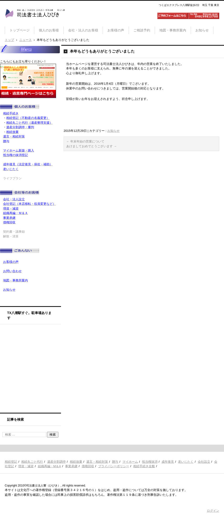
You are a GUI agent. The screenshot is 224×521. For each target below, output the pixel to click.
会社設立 (204, 461)
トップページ (20, 30)
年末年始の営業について (85, 141)
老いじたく (185, 461)
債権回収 (88, 466)
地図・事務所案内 (172, 30)
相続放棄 (76, 461)
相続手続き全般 (144, 466)
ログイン (213, 510)
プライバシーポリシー (113, 466)
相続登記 (11, 461)
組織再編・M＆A (49, 466)
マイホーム (130, 461)
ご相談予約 (141, 30)
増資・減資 (26, 466)
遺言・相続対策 (97, 461)
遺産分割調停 (56, 461)
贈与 (115, 461)
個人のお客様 (49, 30)
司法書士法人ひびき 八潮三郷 (35, 22)
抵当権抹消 (150, 461)
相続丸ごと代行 (32, 461)
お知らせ (202, 30)
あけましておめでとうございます (91, 146)
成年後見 (168, 461)
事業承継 (71, 466)
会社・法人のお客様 (83, 30)
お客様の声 (115, 30)
